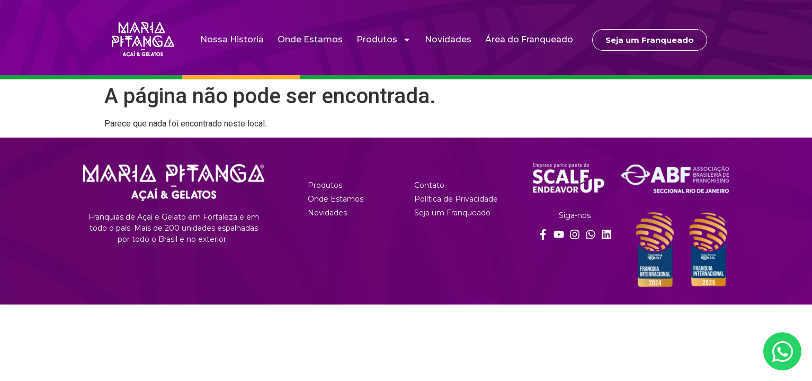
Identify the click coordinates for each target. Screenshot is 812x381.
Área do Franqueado (529, 39)
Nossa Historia (232, 39)
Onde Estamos (310, 39)
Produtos (383, 39)
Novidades (448, 39)
